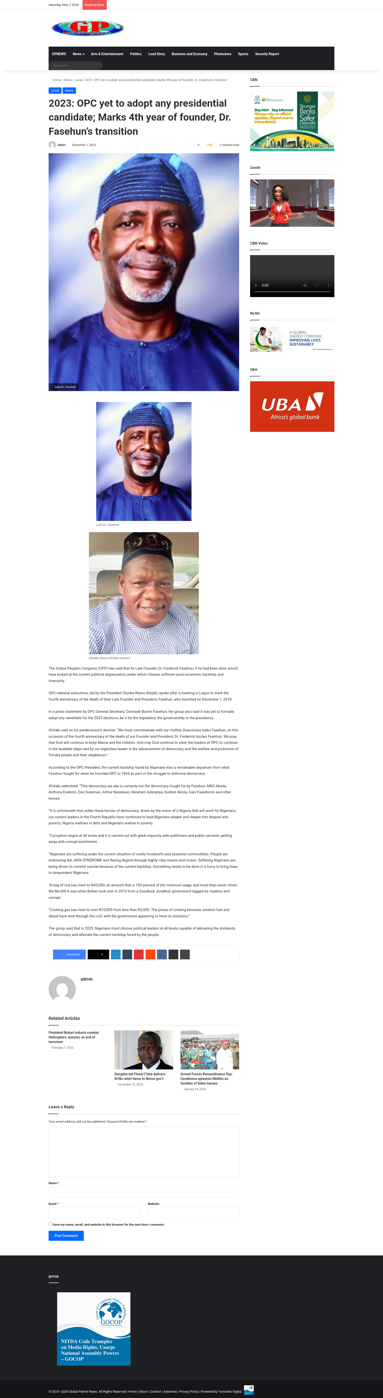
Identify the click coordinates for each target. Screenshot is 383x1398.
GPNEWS (59, 54)
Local (78, 80)
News (77, 54)
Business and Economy (189, 54)
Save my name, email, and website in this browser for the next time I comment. (109, 1224)
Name (54, 1183)
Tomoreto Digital (230, 1391)
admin (61, 145)
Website (153, 1204)
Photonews (222, 54)
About (143, 1391)
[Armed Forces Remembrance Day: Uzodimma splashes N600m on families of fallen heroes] (210, 1049)
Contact (155, 1391)
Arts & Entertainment (107, 54)
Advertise (170, 1391)
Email (54, 1204)
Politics (136, 54)
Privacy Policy (189, 1391)
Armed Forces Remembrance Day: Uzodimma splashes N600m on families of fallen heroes (207, 1078)
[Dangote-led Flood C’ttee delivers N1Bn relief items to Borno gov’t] (144, 1049)
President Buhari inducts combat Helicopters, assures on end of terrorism (74, 1037)
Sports (243, 54)
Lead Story (157, 54)
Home (55, 80)
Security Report (267, 54)
